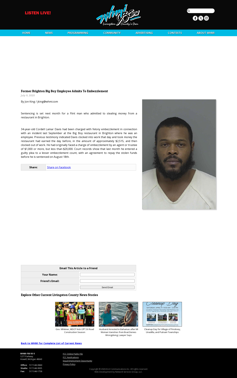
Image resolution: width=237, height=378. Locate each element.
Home (26, 33)
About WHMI (206, 33)
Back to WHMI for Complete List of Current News (51, 343)
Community (112, 33)
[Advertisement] (118, 64)
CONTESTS (175, 33)
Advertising (144, 33)
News (49, 33)
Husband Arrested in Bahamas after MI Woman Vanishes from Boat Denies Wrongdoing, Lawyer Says (118, 319)
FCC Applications (71, 357)
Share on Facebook (59, 167)
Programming (78, 33)
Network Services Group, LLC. (129, 371)
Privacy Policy (69, 364)
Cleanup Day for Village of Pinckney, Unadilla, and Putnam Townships (162, 318)
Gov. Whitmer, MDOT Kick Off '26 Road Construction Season (74, 318)
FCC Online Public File (73, 354)
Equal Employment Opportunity (77, 360)
